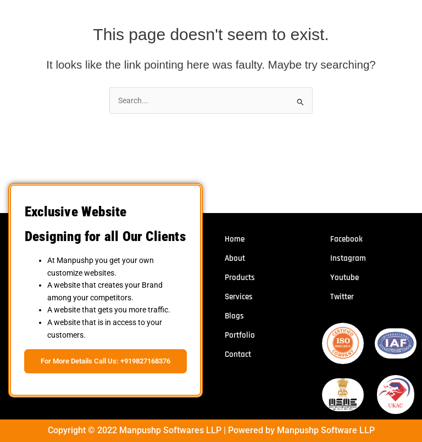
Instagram (348, 258)
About (235, 258)
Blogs (234, 316)
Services (239, 297)
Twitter (342, 297)
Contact (238, 354)
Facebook (346, 239)
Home (235, 239)
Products (240, 277)
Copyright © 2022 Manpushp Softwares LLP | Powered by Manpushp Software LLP (211, 430)
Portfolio (240, 335)
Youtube (344, 277)
